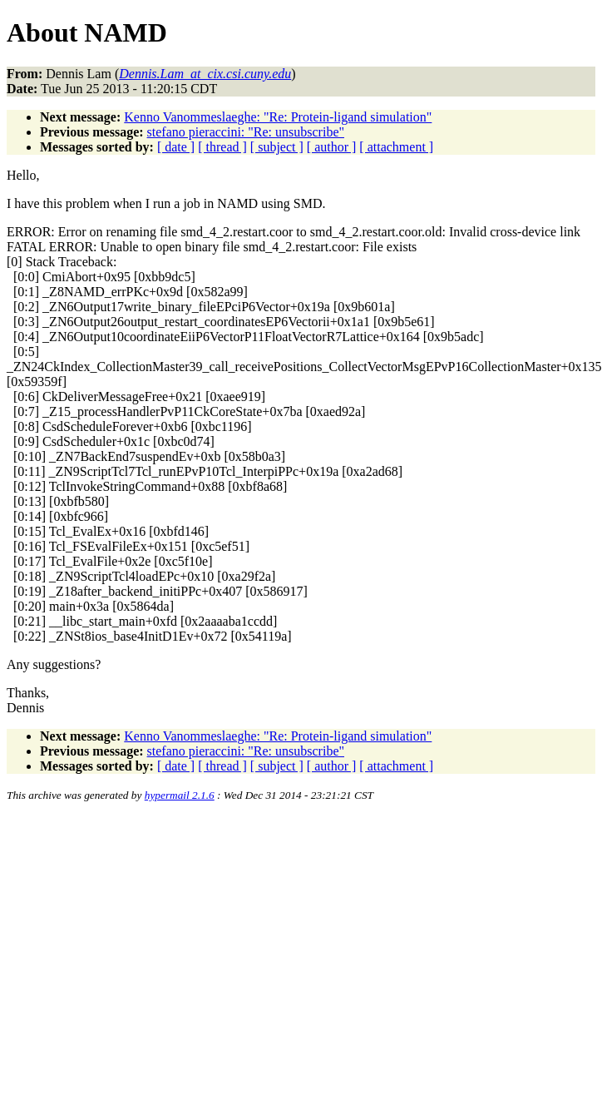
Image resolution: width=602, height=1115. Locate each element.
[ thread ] (222, 147)
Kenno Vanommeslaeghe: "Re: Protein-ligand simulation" (278, 117)
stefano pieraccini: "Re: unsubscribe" (245, 132)
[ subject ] (276, 147)
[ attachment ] (396, 147)
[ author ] (332, 147)
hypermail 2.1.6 (180, 795)
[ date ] (176, 147)
